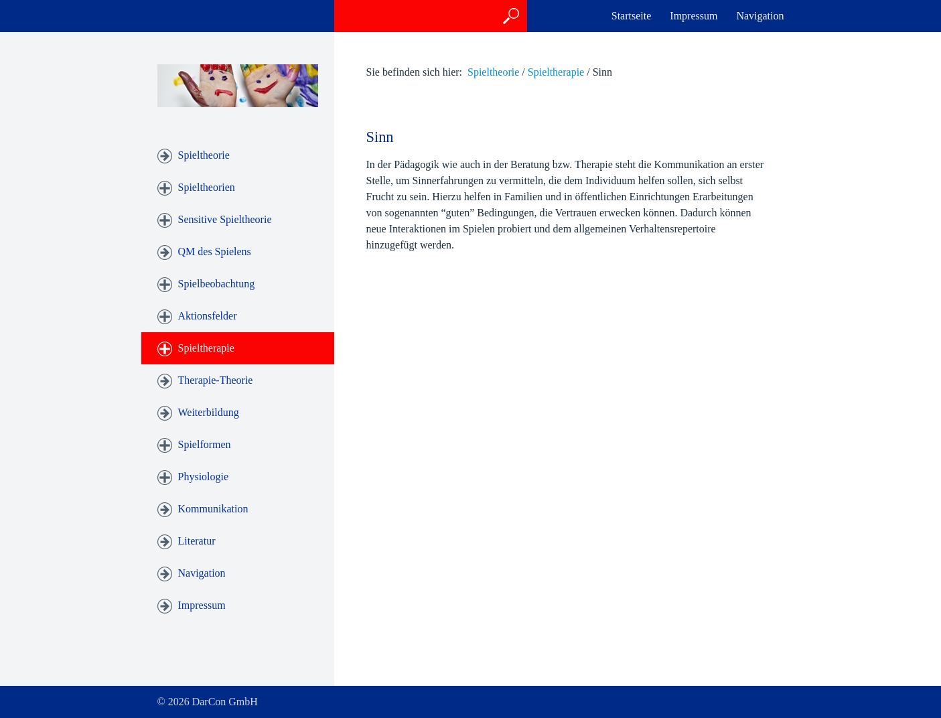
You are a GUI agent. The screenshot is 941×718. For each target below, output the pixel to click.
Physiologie (203, 476)
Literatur (197, 541)
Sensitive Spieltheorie (225, 219)
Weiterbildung (208, 412)
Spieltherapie (206, 348)
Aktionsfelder (207, 315)
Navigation (760, 15)
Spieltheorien (206, 187)
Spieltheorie (204, 155)
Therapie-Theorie (215, 380)
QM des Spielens (214, 251)
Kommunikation (213, 508)
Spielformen (204, 444)
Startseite (631, 15)
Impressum (693, 15)
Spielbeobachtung (216, 283)
